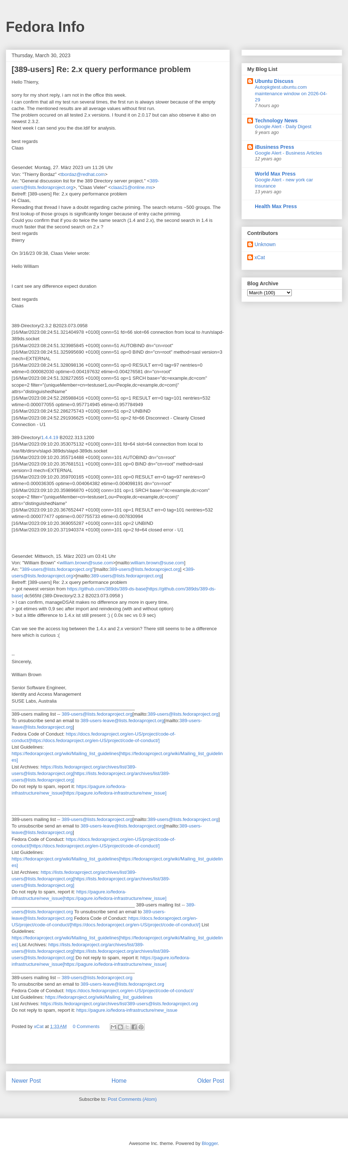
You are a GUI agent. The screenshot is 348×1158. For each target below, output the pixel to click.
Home (119, 1081)
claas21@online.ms (131, 187)
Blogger (210, 1143)
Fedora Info (45, 27)
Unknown (265, 244)
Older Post (210, 1081)
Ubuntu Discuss (274, 81)
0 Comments (86, 1026)
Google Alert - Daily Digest (283, 126)
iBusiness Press (274, 147)
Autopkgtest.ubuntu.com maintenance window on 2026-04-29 (291, 93)
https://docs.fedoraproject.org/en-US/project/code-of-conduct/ (130, 990)
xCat (259, 257)
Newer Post (26, 1081)
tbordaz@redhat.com (83, 174)
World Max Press (275, 174)
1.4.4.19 (49, 437)
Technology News (276, 120)
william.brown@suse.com (86, 562)
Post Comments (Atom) (132, 1099)
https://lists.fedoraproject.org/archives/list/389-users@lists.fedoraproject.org (119, 1003)
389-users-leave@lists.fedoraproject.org (122, 720)
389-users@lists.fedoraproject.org (57, 569)
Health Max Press (276, 206)
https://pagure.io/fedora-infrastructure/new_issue (126, 1010)
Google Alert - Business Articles (288, 153)
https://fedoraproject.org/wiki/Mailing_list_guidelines (99, 997)
